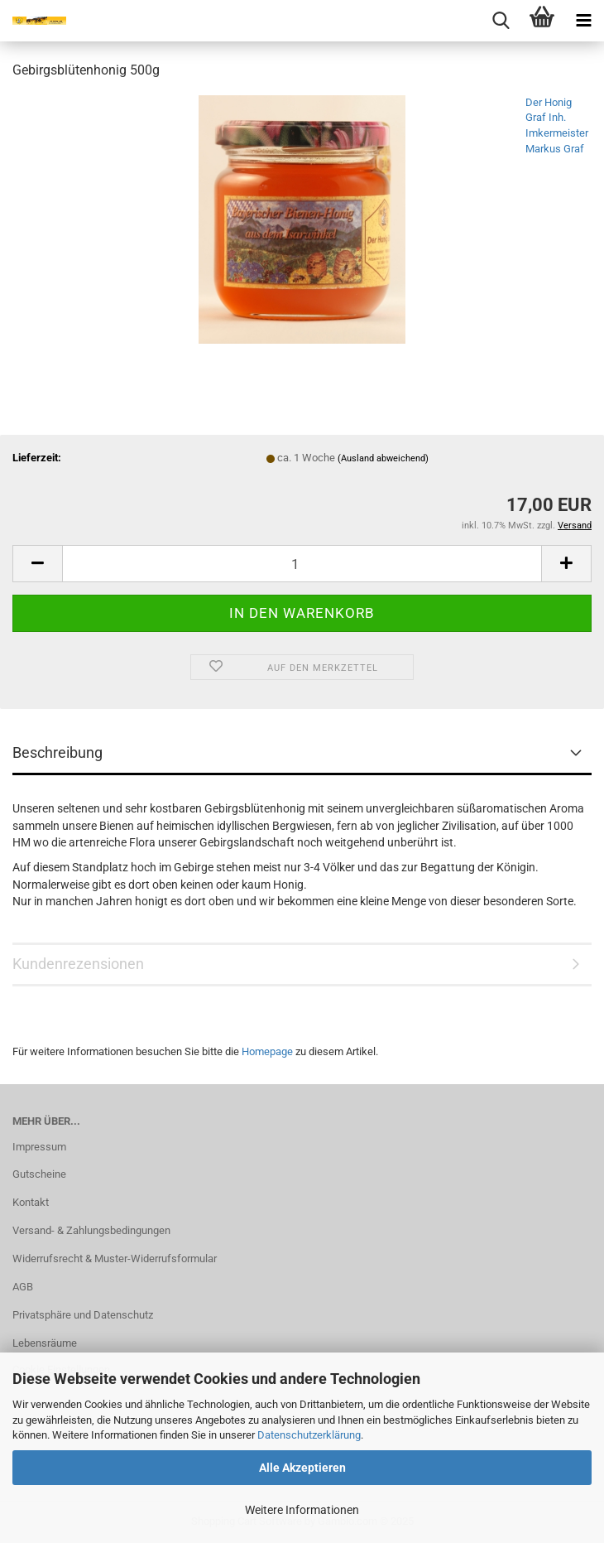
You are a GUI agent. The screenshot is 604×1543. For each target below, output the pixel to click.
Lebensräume (44, 1343)
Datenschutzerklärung (309, 1435)
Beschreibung (57, 752)
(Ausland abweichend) (383, 458)
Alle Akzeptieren (302, 1467)
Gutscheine (39, 1174)
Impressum (39, 1146)
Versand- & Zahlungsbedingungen (91, 1230)
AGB (22, 1286)
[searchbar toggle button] (500, 20)
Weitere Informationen (302, 1509)
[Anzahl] (302, 563)
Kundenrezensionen (78, 963)
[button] (37, 563)
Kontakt (30, 1202)
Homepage (267, 1051)
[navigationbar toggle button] (583, 20)
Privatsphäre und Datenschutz (82, 1315)
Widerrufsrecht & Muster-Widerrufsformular (114, 1258)
